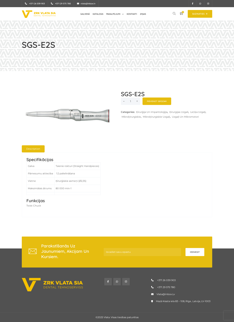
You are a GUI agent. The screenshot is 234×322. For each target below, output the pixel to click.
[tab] (33, 148)
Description (33, 148)
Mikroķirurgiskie (131, 116)
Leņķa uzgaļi (197, 112)
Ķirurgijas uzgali (178, 112)
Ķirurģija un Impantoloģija (151, 112)
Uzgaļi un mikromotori (185, 116)
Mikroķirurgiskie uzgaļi (156, 116)
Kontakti (132, 14)
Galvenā (85, 14)
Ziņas (143, 14)
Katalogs (98, 14)
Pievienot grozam (157, 101)
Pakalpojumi (113, 14)
